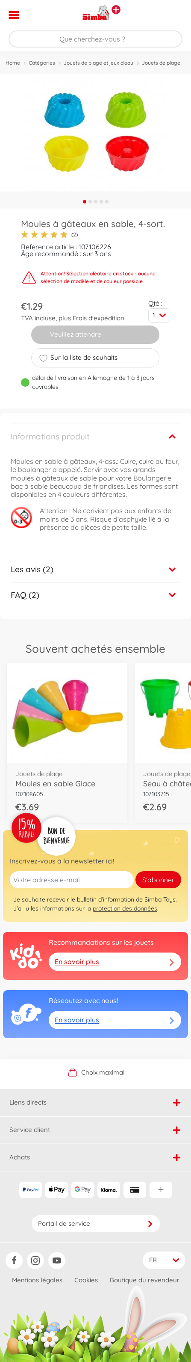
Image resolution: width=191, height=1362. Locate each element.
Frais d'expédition (98, 318)
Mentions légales (37, 1280)
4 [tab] (101, 201)
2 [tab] (90, 201)
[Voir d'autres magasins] (116, 9)
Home (13, 63)
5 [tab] (107, 201)
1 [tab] (84, 201)
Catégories (42, 63)
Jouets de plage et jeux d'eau (98, 63)
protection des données (125, 908)
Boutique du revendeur (144, 1280)
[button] (172, 15)
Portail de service (95, 1223)
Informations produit (50, 436)
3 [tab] (95, 201)
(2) (49, 234)
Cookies (86, 1280)
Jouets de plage (161, 63)
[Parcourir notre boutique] (95, 39)
